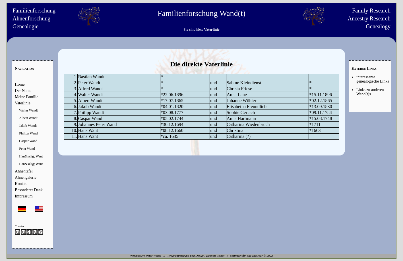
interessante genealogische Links (372, 79)
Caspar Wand (28, 141)
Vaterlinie (22, 103)
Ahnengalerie (25, 177)
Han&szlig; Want (31, 156)
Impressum (23, 196)
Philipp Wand (28, 133)
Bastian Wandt (215, 255)
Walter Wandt (28, 110)
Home (19, 84)
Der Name (23, 91)
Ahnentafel (23, 171)
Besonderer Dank (29, 190)
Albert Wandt (28, 118)
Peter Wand (27, 149)
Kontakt (21, 184)
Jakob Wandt (28, 126)
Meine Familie (26, 97)
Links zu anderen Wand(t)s (370, 92)
